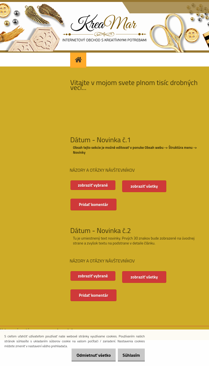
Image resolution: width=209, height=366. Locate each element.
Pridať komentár (94, 204)
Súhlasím (129, 355)
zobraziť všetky (147, 186)
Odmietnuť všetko (87, 355)
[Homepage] (79, 59)
